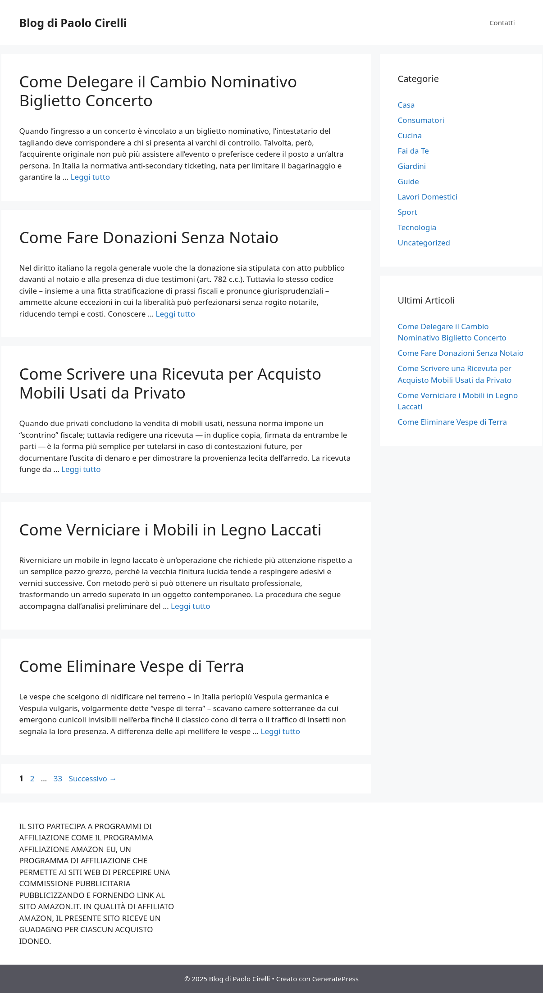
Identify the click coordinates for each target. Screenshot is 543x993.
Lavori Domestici (428, 196)
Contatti (502, 22)
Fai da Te (413, 150)
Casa (406, 105)
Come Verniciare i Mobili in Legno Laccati (170, 529)
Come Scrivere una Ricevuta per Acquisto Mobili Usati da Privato (170, 383)
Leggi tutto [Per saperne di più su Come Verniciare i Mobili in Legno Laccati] (190, 606)
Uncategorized (424, 242)
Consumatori (421, 120)
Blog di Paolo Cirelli (73, 22)
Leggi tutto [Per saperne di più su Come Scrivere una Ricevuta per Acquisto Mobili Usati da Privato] (80, 469)
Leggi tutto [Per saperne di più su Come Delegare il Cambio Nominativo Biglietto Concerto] (90, 177)
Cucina (410, 135)
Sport (407, 212)
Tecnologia (417, 227)
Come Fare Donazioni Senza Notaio (149, 237)
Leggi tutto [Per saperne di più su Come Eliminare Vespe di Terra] (280, 731)
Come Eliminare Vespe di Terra (131, 665)
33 (58, 778)
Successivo (93, 778)
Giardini (412, 166)
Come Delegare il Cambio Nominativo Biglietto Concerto (158, 91)
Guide (408, 181)
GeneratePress (335, 978)
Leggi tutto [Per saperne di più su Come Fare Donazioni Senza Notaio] (175, 313)
